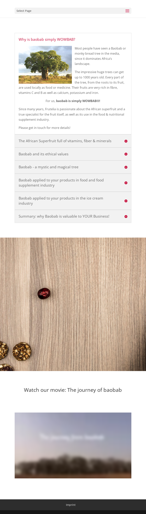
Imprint (71, 505)
